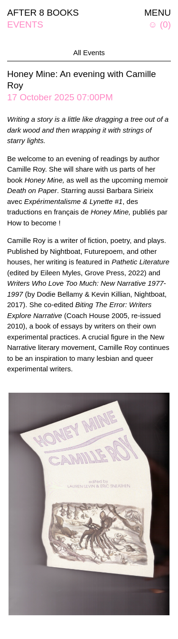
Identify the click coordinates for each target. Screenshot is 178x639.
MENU (157, 13)
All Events (89, 52)
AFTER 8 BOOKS (43, 13)
